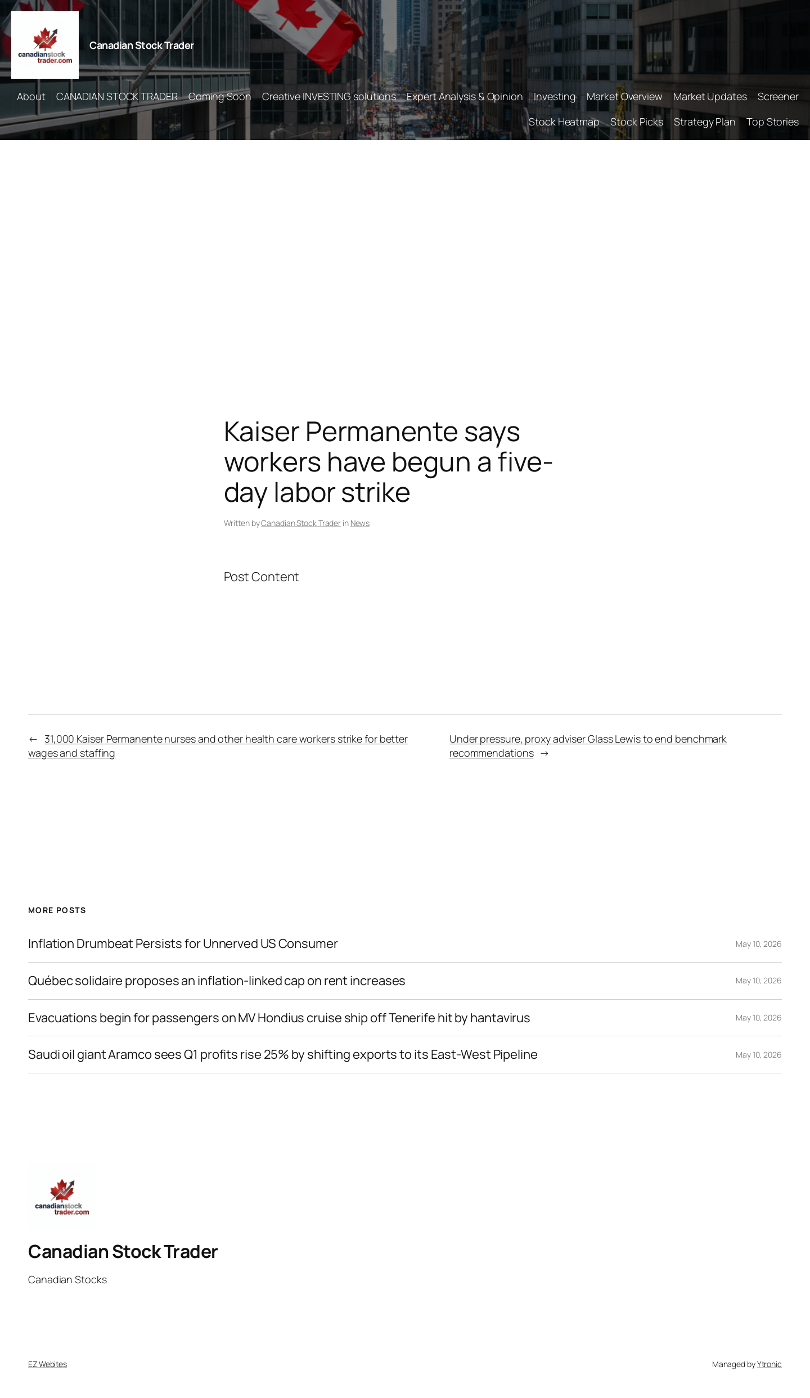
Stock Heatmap (564, 121)
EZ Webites (47, 1364)
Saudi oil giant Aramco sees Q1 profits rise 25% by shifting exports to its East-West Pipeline (283, 1055)
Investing (555, 96)
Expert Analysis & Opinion (465, 96)
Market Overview (625, 96)
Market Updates (710, 96)
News (360, 523)
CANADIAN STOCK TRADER (117, 96)
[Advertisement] (405, 258)
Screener (778, 96)
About (31, 96)
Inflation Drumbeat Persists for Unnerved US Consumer (183, 944)
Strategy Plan (705, 121)
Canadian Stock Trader (141, 45)
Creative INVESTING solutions (329, 96)
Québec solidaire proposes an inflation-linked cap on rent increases (217, 981)
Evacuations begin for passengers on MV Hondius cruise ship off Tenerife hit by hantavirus (279, 1018)
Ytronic (769, 1364)
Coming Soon (219, 96)
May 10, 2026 (759, 943)
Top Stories (772, 121)
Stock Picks (636, 121)
